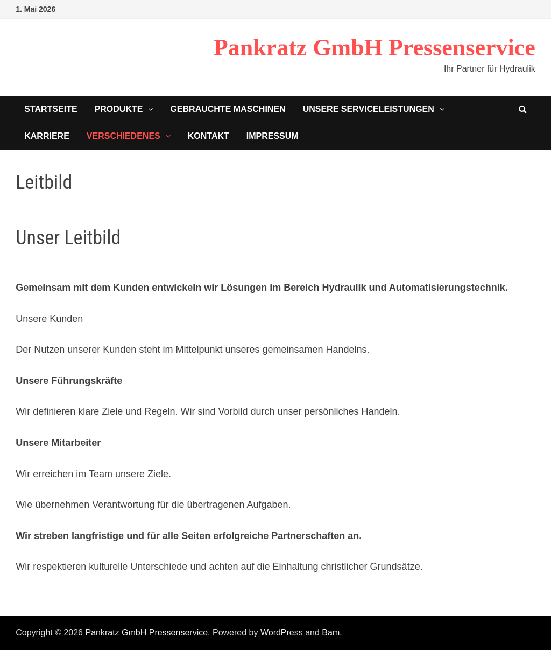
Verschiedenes (123, 136)
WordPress (281, 632)
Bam (331, 632)
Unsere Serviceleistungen (368, 109)
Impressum (272, 136)
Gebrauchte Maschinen (227, 109)
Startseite (50, 109)
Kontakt (208, 136)
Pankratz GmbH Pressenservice (374, 47)
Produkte (119, 109)
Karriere (46, 136)
